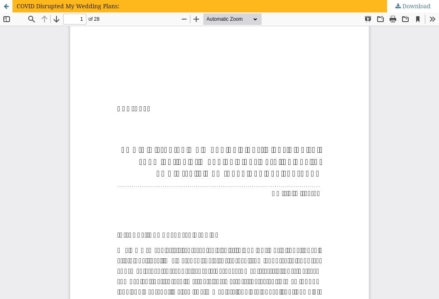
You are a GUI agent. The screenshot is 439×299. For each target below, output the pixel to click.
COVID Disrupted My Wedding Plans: (68, 6)
